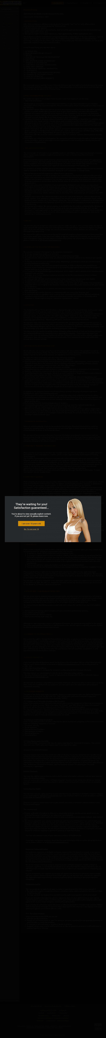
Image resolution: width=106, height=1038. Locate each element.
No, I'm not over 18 (31, 529)
